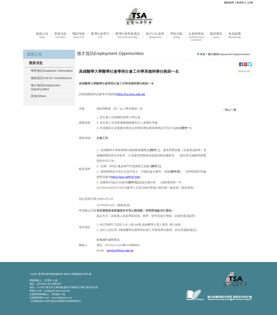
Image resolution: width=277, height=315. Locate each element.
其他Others (38, 96)
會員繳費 (234, 35)
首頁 (202, 54)
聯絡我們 (229, 2)
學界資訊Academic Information (52, 70)
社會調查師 (196, 36)
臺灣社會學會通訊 (127, 35)
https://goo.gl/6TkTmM (125, 177)
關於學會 (79, 35)
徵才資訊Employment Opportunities (45, 87)
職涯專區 (216, 35)
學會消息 (60, 35)
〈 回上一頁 (229, 109)
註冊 (250, 2)
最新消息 (36, 63)
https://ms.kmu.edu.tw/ (130, 94)
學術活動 (176, 35)
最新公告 (42, 35)
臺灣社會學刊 (100, 35)
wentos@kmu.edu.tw (120, 250)
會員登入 (241, 2)
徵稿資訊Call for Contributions (51, 78)
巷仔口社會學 (155, 35)
